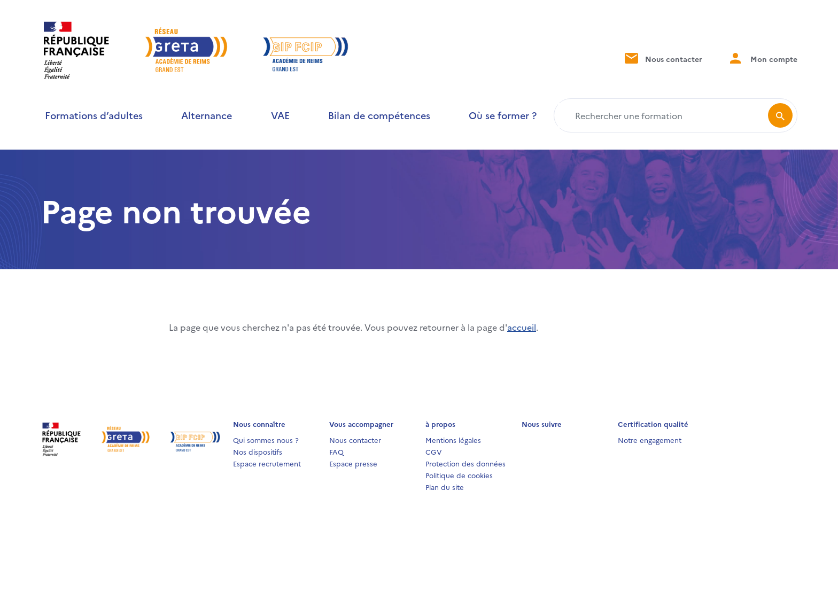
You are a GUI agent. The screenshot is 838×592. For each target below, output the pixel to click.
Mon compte (762, 58)
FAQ (336, 451)
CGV (433, 451)
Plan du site (444, 487)
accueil (521, 327)
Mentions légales (453, 440)
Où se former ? (503, 115)
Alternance (206, 115)
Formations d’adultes (94, 115)
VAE (280, 115)
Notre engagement (649, 440)
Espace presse (353, 463)
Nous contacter (662, 58)
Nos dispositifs (257, 451)
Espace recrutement (267, 463)
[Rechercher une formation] (663, 115)
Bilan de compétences (379, 115)
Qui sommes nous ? (266, 440)
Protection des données (465, 463)
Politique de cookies (459, 475)
